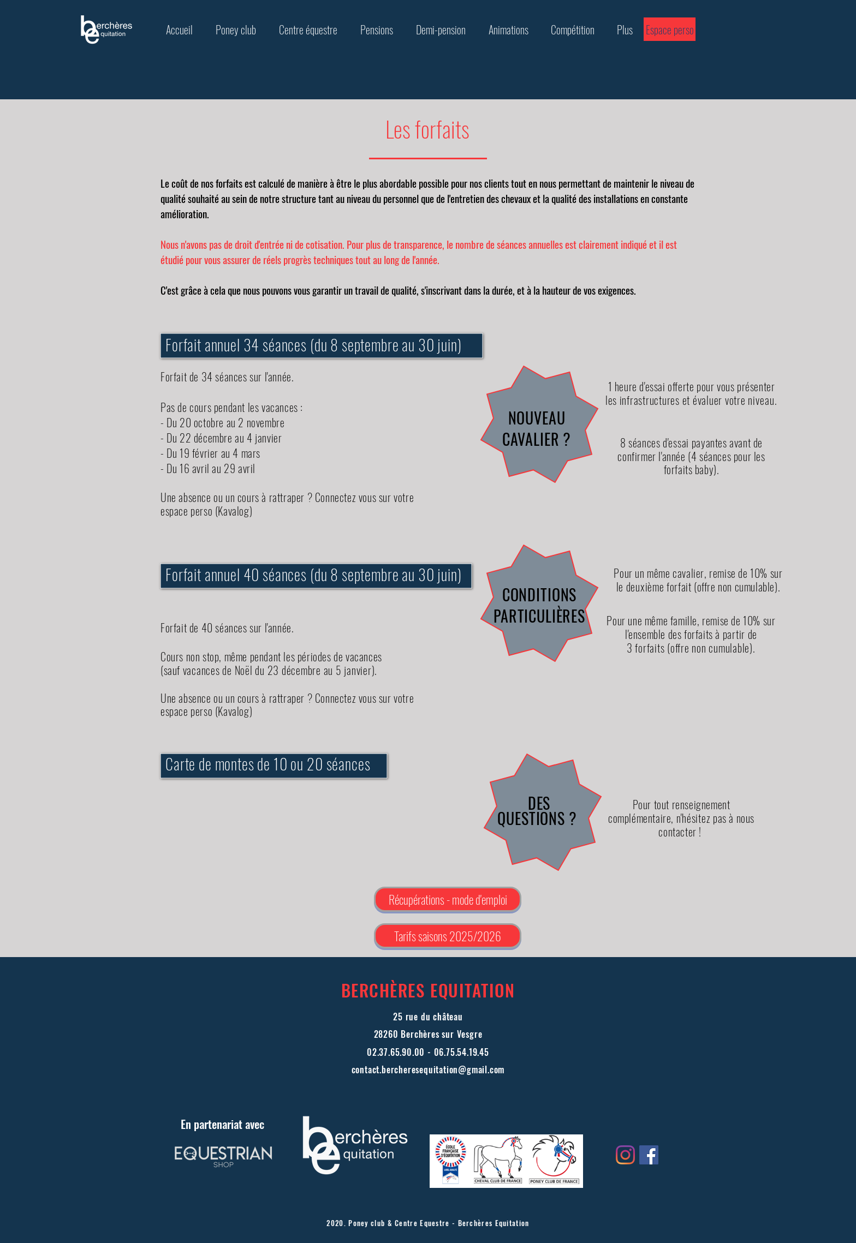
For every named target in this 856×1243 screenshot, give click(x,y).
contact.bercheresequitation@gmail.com (428, 1069)
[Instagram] (625, 1154)
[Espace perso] (670, 29)
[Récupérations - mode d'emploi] (447, 899)
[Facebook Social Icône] (648, 1154)
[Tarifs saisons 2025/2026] (447, 935)
